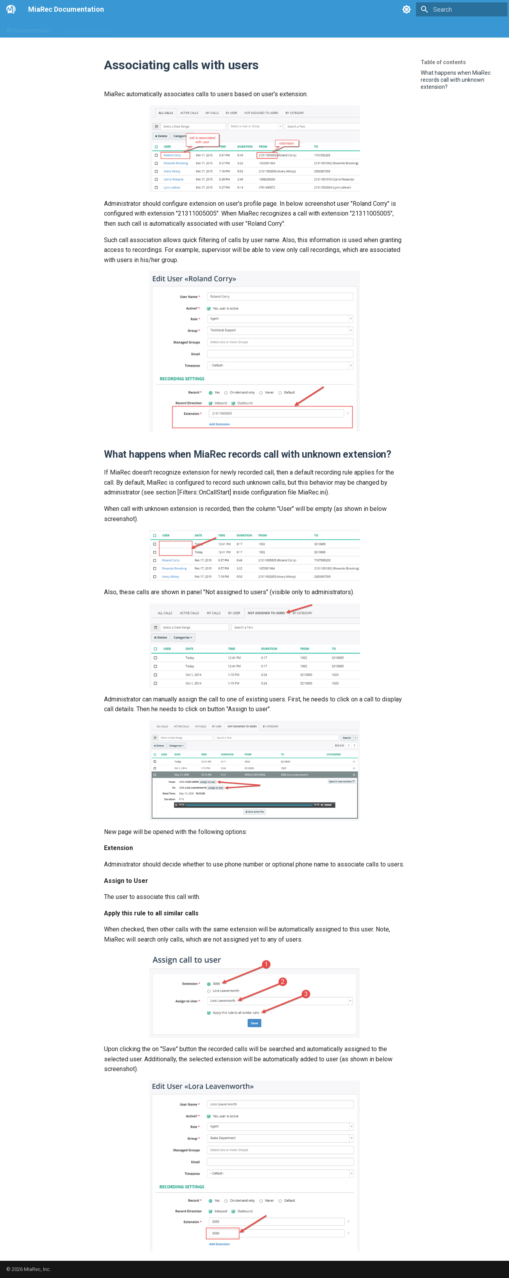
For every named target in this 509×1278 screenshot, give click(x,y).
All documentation (29, 28)
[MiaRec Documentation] (11, 9)
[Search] (461, 9)
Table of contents (443, 62)
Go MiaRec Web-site (86, 28)
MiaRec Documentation (66, 9)
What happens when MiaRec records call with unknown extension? (456, 80)
